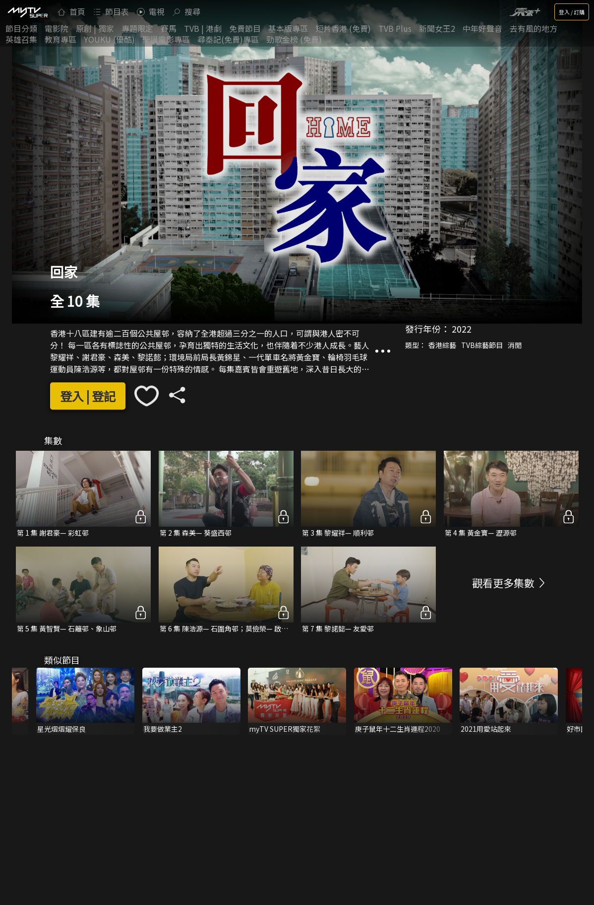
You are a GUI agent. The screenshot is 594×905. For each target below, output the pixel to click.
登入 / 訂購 (572, 12)
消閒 (515, 345)
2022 (462, 328)
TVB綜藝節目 (482, 345)
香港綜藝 (442, 345)
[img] (27, 12)
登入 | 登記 (88, 396)
